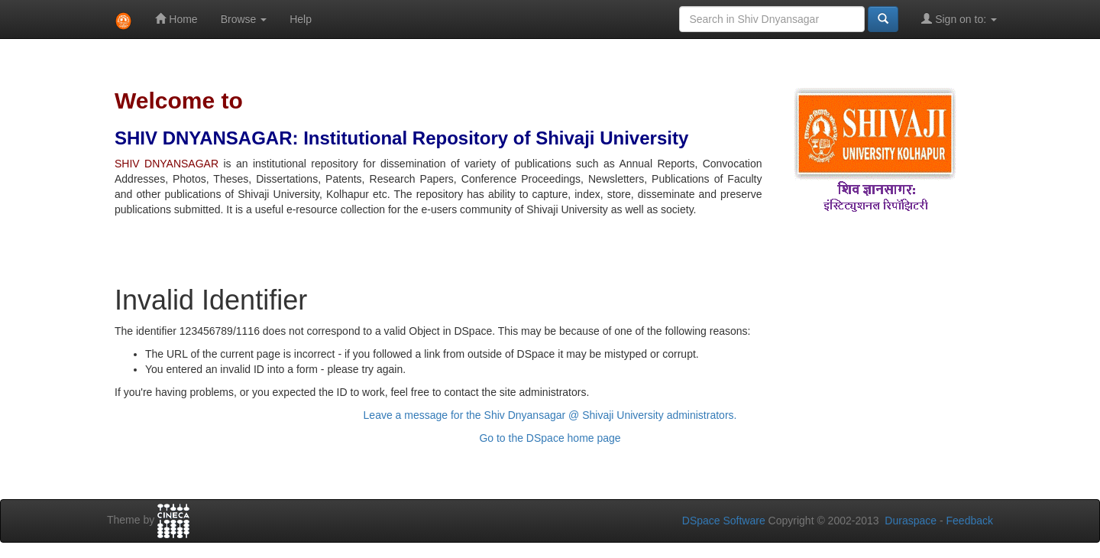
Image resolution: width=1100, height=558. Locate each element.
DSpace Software (723, 520)
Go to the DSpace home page (549, 438)
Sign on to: (959, 18)
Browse (244, 19)
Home (176, 18)
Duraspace (911, 520)
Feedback (969, 520)
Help (301, 19)
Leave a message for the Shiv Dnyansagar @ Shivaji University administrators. (550, 415)
